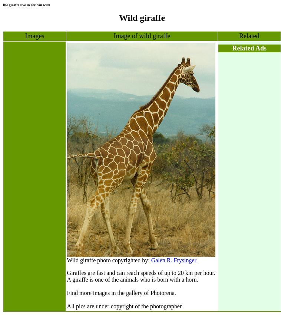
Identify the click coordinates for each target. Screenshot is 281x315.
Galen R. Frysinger (173, 260)
